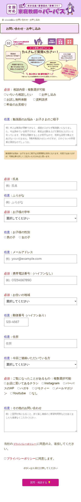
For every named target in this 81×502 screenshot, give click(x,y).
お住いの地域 (21, 295)
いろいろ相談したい (18, 94)
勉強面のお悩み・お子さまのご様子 (36, 119)
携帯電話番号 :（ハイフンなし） (33, 273)
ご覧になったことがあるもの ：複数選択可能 (42, 378)
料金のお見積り (15, 104)
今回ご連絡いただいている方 (31, 358)
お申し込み (47, 94)
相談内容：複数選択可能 (29, 89)
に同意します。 (30, 458)
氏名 (16, 179)
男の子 (9, 237)
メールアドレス (23, 252)
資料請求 (40, 99)
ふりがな (18, 195)
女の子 (24, 237)
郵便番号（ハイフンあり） (30, 315)
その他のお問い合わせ (27, 408)
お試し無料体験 (15, 99)
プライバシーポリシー (25, 443)
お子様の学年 (21, 212)
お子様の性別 (21, 232)
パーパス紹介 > (10, 20)
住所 (16, 337)
